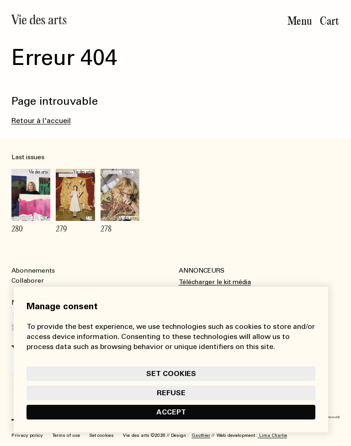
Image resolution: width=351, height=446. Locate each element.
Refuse (171, 392)
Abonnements (33, 270)
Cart (329, 21)
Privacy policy (27, 435)
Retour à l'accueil (41, 120)
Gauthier (200, 435)
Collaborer (27, 281)
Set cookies (171, 373)
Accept (171, 412)
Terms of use (66, 435)
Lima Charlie (272, 435)
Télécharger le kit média (215, 282)
